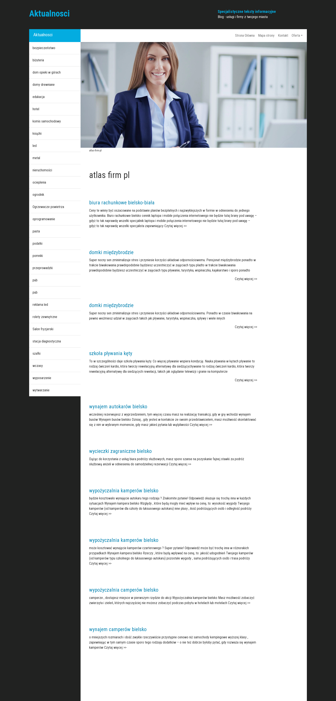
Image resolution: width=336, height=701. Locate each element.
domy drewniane (44, 85)
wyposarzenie (42, 378)
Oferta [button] (296, 35)
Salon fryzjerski (43, 329)
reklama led (40, 305)
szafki (36, 353)
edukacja (39, 97)
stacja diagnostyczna (47, 341)
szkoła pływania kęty (110, 353)
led (35, 146)
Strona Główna (245, 35)
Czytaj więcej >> (175, 226)
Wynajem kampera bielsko (121, 503)
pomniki (38, 256)
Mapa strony (266, 35)
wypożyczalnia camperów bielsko (123, 590)
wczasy (38, 366)
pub (35, 280)
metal (36, 158)
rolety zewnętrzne (45, 317)
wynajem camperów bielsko (118, 629)
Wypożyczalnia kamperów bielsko (194, 598)
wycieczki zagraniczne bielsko (120, 451)
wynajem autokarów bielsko (118, 407)
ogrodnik (38, 195)
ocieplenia (39, 182)
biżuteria (38, 60)
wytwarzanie (41, 390)
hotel (36, 109)
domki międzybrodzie (111, 252)
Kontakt (283, 35)
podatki (37, 243)
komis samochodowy (47, 121)
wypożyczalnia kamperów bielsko (123, 491)
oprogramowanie (44, 219)
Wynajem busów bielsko (115, 420)
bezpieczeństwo (44, 48)
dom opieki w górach (47, 72)
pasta (36, 231)
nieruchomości (42, 170)
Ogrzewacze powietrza (48, 207)
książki (37, 133)
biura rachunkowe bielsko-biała (121, 203)
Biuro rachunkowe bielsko (124, 216)
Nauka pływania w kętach (221, 361)
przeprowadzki (43, 268)
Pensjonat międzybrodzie (223, 260)
